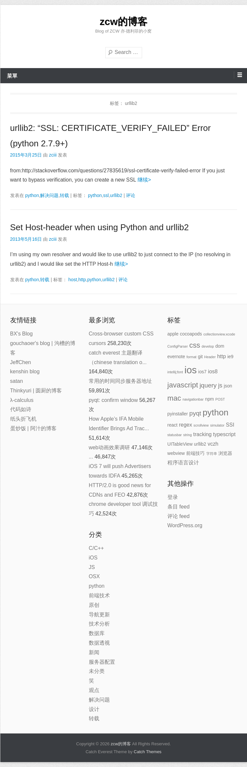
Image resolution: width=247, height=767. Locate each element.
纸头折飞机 (23, 419)
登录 (172, 497)
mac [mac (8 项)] (174, 398)
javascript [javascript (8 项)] (182, 385)
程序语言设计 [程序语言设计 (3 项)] (183, 462)
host (72, 279)
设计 (94, 709)
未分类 (97, 671)
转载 (64, 195)
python (32, 195)
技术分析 (99, 624)
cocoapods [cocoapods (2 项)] (191, 333)
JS (92, 567)
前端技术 (99, 595)
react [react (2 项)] (172, 425)
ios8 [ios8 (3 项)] (212, 371)
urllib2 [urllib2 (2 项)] (200, 444)
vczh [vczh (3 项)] (213, 444)
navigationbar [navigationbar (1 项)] (193, 399)
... (91, 456)
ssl (106, 195)
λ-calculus (22, 400)
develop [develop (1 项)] (208, 346)
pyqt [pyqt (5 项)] (195, 413)
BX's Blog (21, 333)
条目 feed (178, 506)
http (82, 279)
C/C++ (96, 548)
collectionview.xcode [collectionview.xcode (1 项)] (219, 334)
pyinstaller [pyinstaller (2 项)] (177, 413)
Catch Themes (147, 751)
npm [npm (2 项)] (209, 399)
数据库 (97, 633)
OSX (94, 576)
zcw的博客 (123, 21)
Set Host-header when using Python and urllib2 (99, 227)
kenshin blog (25, 371)
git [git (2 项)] (200, 356)
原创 (94, 605)
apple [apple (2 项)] (173, 333)
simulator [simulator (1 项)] (217, 425)
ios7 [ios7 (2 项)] (202, 371)
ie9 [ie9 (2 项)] (230, 356)
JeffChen (20, 362)
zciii (53, 155)
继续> (144, 180)
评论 (130, 195)
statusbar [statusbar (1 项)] (174, 435)
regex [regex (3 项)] (185, 425)
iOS (93, 557)
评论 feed (178, 516)
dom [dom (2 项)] (219, 346)
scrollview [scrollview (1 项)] (201, 425)
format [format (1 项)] (191, 357)
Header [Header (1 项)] (210, 357)
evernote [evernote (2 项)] (176, 356)
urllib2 (116, 195)
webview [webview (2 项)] (176, 453)
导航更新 (99, 614)
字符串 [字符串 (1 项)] (211, 454)
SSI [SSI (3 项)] (230, 425)
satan (16, 381)
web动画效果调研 (109, 447)
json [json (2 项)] (228, 385)
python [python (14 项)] (216, 412)
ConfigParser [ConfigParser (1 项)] (177, 346)
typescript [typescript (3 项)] (224, 434)
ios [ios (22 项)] (191, 369)
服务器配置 (102, 662)
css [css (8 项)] (194, 345)
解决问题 (49, 195)
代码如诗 (20, 409)
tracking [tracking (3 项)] (202, 434)
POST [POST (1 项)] (220, 399)
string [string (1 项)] (187, 435)
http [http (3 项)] (221, 356)
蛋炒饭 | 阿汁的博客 (33, 428)
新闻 (94, 652)
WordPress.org (184, 525)
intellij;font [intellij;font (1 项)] (175, 372)
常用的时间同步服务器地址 (120, 381)
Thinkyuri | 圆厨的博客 (36, 390)
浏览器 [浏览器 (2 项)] (225, 453)
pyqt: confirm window (113, 400)
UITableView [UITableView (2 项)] (180, 444)
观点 (94, 690)
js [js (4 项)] (220, 385)
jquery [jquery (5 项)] (208, 385)
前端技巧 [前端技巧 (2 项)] (195, 453)
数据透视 (99, 643)
